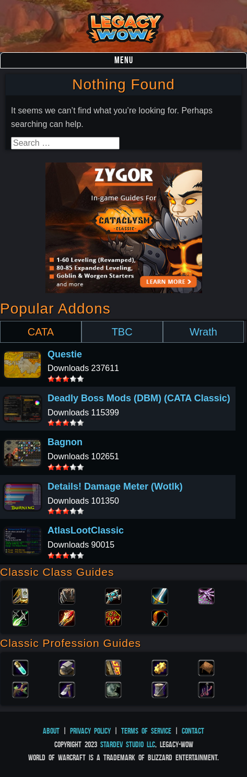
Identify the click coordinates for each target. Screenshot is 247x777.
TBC (122, 332)
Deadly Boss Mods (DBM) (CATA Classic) (139, 398)
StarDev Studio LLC (127, 744)
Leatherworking (206, 667)
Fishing (206, 688)
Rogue (20, 617)
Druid (67, 595)
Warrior (160, 595)
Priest (113, 595)
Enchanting (113, 667)
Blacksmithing (67, 667)
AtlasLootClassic (86, 530)
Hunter (160, 617)
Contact (193, 730)
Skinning (113, 688)
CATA (41, 332)
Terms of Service (146, 730)
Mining (67, 688)
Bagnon (65, 442)
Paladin (20, 595)
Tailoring (160, 688)
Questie (65, 354)
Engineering (160, 667)
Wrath (203, 332)
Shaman (113, 617)
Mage (67, 617)
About (51, 730)
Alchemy (20, 667)
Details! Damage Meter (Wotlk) (115, 486)
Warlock (206, 595)
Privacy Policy (90, 730)
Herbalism (20, 688)
